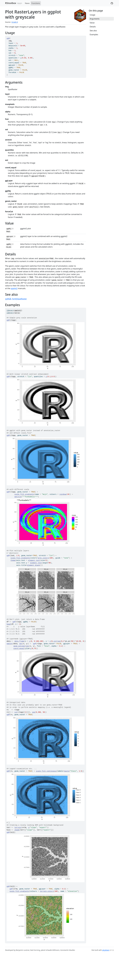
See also (93, 30)
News (27, 3)
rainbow (62, 494)
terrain (17, 827)
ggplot (9, 644)
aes (20, 644)
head (9, 624)
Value (92, 22)
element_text (34, 560)
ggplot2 (14, 288)
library (10, 310)
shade (16, 830)
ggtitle (17, 497)
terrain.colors (47, 891)
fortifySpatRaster (19, 299)
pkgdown (105, 950)
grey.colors (43, 558)
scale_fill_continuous (46, 771)
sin (54, 641)
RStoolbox (10, 3)
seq (58, 641)
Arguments (94, 18)
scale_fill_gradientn (24, 494)
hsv (53, 122)
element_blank (33, 565)
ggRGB (8, 299)
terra (16, 313)
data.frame (19, 641)
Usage (92, 15)
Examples (94, 34)
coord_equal (18, 648)
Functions (35, 3)
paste (66, 771)
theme (13, 560)
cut (15, 712)
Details (93, 26)
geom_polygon (19, 646)
